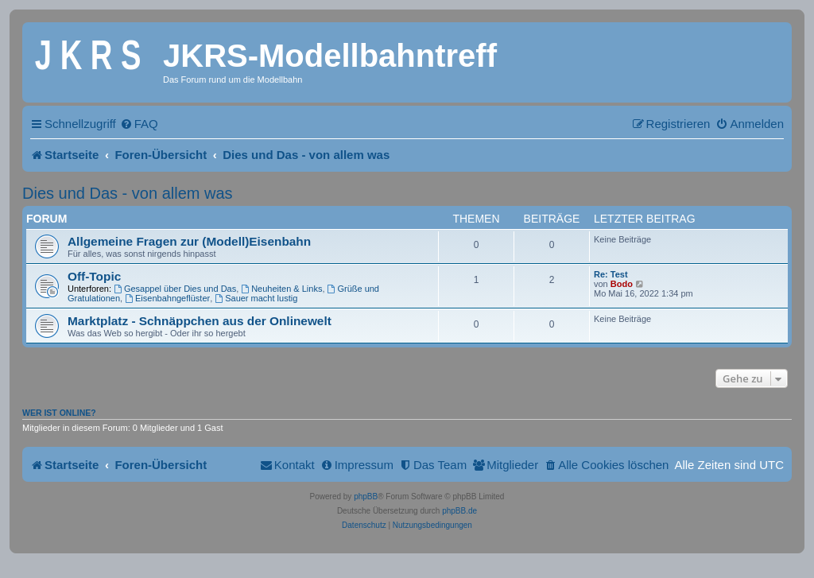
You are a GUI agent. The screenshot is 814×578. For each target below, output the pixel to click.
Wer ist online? (59, 412)
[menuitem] (139, 124)
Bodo (621, 284)
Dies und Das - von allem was (127, 193)
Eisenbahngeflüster (167, 298)
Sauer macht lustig (256, 298)
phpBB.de (459, 510)
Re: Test (611, 274)
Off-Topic (94, 276)
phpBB (366, 496)
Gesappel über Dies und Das (175, 288)
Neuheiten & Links (281, 288)
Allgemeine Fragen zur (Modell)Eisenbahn (189, 241)
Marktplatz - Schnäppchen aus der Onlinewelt (199, 321)
